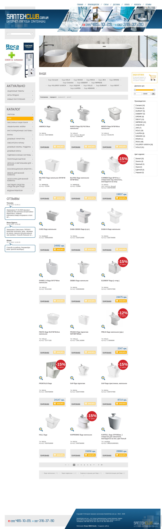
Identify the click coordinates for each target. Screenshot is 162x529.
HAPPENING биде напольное (81, 435)
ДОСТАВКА (116, 4)
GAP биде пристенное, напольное (114, 383)
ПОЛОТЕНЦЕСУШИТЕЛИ (16, 159)
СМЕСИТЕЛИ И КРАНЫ (15, 143)
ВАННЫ (10, 135)
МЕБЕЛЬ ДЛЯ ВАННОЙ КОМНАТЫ (15, 174)
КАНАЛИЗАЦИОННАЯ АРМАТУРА (19, 169)
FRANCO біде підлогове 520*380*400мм (79, 333)
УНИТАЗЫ (11, 114)
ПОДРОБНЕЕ (44, 147)
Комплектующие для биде (114, 473)
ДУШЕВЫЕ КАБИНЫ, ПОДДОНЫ (19, 147)
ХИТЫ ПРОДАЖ (13, 95)
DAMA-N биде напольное (110, 229)
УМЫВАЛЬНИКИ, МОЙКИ (16, 127)
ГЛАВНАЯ (80, 4)
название (61, 97)
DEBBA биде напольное (79, 281)
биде (53, 80)
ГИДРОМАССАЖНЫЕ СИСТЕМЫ (19, 155)
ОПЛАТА (127, 4)
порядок (53, 97)
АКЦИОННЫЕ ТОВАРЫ (15, 91)
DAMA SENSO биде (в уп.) (80, 229)
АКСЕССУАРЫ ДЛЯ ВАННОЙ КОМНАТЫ (17, 180)
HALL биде (43, 435)
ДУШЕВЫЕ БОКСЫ (14, 151)
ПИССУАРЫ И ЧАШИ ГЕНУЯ (17, 122)
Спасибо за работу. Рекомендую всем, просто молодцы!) (18, 248)
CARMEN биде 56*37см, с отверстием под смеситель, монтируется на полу (111, 180)
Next (154, 51)
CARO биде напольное (47, 229)
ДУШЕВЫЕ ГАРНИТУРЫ (16, 139)
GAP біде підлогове (77, 383)
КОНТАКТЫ (137, 4)
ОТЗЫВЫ (148, 4)
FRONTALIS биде (45, 383)
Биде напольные (49, 473)
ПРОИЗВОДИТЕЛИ (93, 4)
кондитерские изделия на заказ (18, 517)
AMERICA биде (44, 126)
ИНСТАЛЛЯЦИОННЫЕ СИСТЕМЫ (19, 131)
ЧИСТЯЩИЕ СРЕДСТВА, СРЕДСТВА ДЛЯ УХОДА (16, 185)
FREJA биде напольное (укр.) (112, 332)
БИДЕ (9, 118)
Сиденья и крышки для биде (89, 473)
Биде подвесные (67, 473)
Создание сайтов (103, 526)
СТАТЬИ (106, 4)
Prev (42, 51)
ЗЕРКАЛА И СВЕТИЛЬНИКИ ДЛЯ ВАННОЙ (19, 164)
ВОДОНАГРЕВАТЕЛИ (15, 190)
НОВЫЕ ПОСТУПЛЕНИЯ (16, 99)
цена (69, 97)
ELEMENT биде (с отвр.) (110, 281)
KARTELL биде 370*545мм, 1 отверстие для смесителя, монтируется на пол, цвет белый (113, 437)
